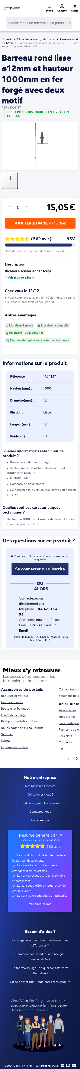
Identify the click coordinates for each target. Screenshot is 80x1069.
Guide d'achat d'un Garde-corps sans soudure (40, 981)
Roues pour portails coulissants (22, 727)
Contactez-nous (40, 811)
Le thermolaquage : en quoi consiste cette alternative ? (40, 970)
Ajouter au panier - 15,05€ (40, 223)
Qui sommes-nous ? (40, 794)
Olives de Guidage (13, 715)
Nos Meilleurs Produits (40, 786)
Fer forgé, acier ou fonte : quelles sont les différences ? (40, 942)
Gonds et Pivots (12, 702)
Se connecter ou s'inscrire (40, 568)
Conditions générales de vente (40, 803)
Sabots (5, 740)
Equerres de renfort (14, 747)
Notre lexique (40, 820)
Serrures (7, 734)
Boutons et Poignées (15, 708)
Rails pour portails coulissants (21, 721)
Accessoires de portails (22, 689)
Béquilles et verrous (14, 695)
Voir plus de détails (19, 277)
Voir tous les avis (40, 903)
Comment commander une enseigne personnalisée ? (40, 956)
